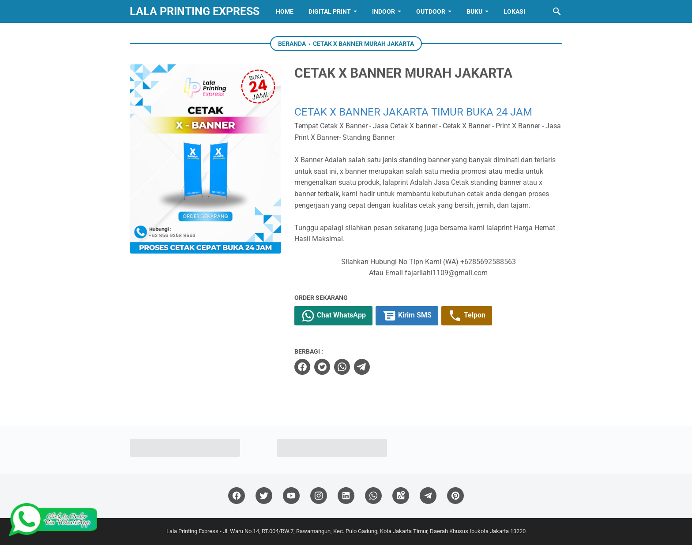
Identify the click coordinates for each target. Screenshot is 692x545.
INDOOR (383, 11)
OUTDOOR (430, 11)
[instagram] (318, 495)
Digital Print (329, 11)
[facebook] (302, 367)
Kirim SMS (407, 316)
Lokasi (514, 11)
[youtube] (291, 495)
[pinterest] (455, 495)
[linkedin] (346, 495)
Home (284, 11)
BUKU (474, 11)
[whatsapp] (342, 367)
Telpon (466, 316)
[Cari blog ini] (557, 11)
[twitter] (322, 367)
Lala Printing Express (195, 11)
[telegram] (362, 367)
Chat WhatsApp (333, 316)
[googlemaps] (400, 495)
